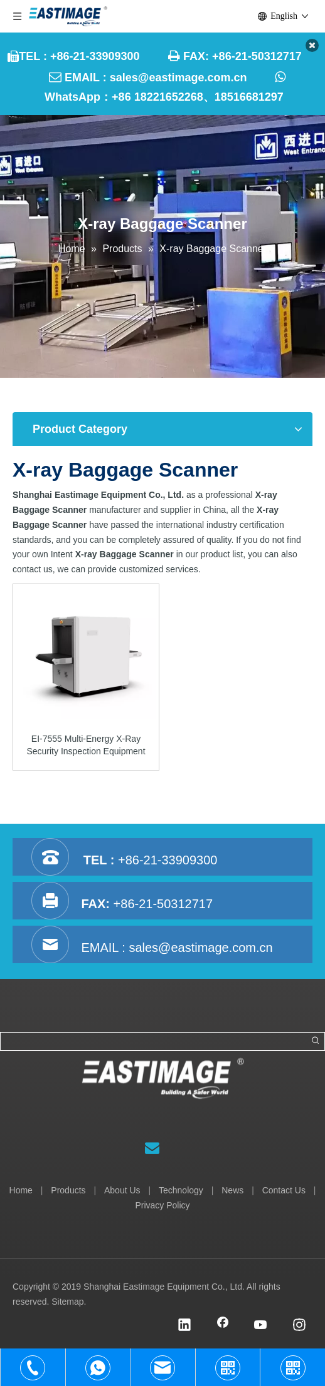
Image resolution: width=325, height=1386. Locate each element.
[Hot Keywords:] (315, 1041)
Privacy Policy (162, 1205)
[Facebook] (223, 1326)
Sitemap (67, 1302)
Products (68, 1190)
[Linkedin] (184, 1326)
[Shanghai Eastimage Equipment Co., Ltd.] (163, 1090)
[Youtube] (261, 1326)
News (232, 1190)
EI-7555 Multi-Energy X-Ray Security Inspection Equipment (85, 745)
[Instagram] (299, 1326)
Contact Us (284, 1190)
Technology (181, 1190)
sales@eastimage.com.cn (178, 77)
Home (21, 1190)
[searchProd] (154, 1041)
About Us (122, 1190)
